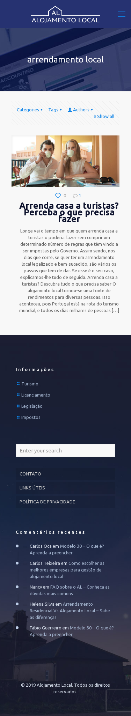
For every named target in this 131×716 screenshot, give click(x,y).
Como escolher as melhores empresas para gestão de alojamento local (67, 570)
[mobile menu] (122, 14)
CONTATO (30, 473)
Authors (80, 109)
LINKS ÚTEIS (32, 487)
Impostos (31, 417)
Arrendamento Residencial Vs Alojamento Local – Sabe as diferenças (70, 610)
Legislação (32, 406)
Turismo (29, 383)
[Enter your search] (65, 450)
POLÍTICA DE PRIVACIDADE (47, 501)
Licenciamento (35, 394)
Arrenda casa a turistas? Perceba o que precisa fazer (69, 212)
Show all (103, 116)
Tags (55, 109)
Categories (30, 109)
